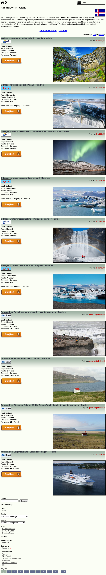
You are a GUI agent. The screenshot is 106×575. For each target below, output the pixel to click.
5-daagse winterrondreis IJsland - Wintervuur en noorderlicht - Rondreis (35, 131)
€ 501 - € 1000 (8, 531)
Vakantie (5, 542)
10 (55, 572)
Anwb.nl (5, 554)
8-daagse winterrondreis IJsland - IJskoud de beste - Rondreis (30, 219)
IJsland (63, 30)
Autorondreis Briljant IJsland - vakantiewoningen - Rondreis (29, 452)
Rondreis (6, 548)
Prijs (95, 35)
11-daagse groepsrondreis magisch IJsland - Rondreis (26, 38)
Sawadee (6, 560)
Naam (102, 35)
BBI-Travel (6, 556)
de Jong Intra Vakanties (11, 558)
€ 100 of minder (8, 529)
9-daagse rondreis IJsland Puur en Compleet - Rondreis (27, 265)
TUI (3, 565)
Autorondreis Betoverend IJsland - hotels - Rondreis (25, 358)
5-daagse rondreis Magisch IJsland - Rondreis (22, 85)
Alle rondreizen (47, 30)
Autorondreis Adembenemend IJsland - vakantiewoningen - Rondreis (33, 312)
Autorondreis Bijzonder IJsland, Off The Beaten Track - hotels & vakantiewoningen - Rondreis (45, 405)
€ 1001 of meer (8, 533)
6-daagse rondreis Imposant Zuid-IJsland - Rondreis (25, 178)
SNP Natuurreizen (9, 563)
